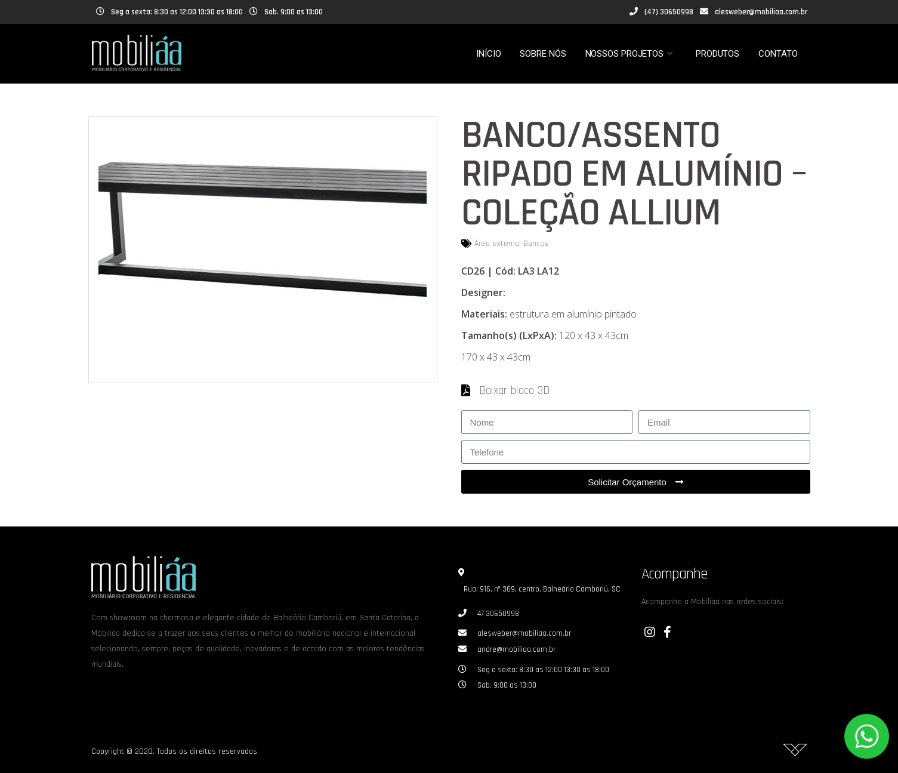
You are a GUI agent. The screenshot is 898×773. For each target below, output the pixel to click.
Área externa (496, 243)
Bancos (535, 243)
